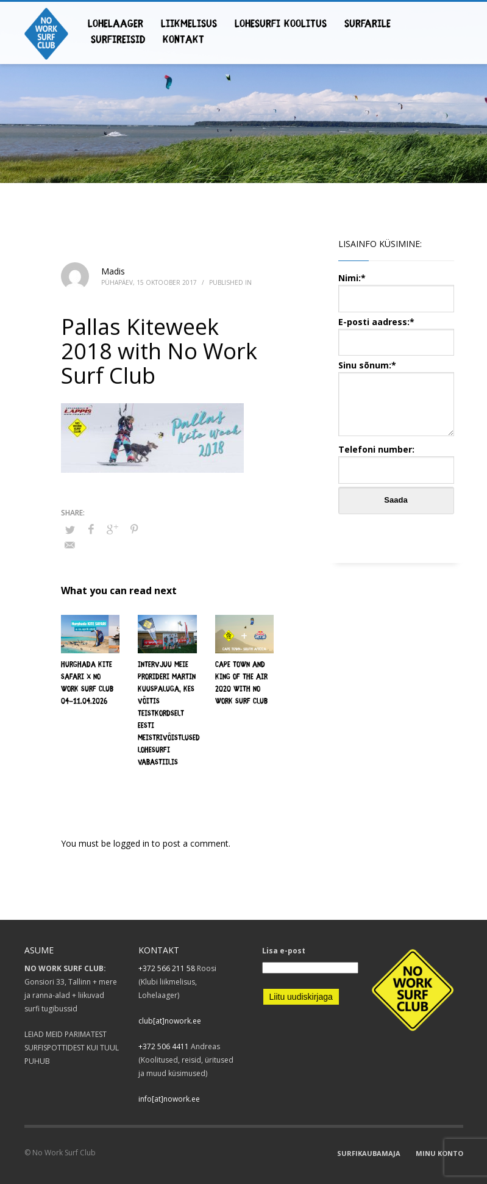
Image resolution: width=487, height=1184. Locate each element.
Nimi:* (396, 287)
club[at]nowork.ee (169, 1021)
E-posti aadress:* (396, 331)
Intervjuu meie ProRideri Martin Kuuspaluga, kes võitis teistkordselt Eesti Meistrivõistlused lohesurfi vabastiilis (169, 714)
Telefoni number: (396, 459)
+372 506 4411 (163, 1046)
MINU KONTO (439, 1153)
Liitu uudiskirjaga (301, 997)
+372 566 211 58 (166, 968)
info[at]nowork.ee (169, 1099)
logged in (132, 843)
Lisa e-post (283, 950)
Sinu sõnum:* (396, 399)
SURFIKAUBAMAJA (368, 1153)
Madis (113, 271)
